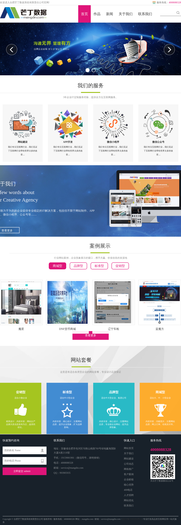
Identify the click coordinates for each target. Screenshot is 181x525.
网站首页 (129, 448)
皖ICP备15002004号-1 (132, 519)
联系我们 (145, 14)
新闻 (109, 14)
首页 (84, 14)
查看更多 (90, 335)
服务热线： (166, 2)
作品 (97, 14)
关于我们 (126, 14)
